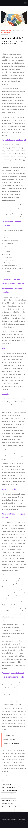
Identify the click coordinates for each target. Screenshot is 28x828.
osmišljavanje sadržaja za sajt (9, 800)
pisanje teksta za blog (7, 803)
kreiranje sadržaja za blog (8, 787)
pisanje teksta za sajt (7, 810)
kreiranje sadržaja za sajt (8, 793)
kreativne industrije (6, 784)
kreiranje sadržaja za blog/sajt (9, 790)
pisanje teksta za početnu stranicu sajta (11, 806)
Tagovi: (3, 781)
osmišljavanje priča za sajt (8, 797)
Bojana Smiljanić (6, 30)
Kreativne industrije (6, 32)
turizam (18, 810)
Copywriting (12, 781)
